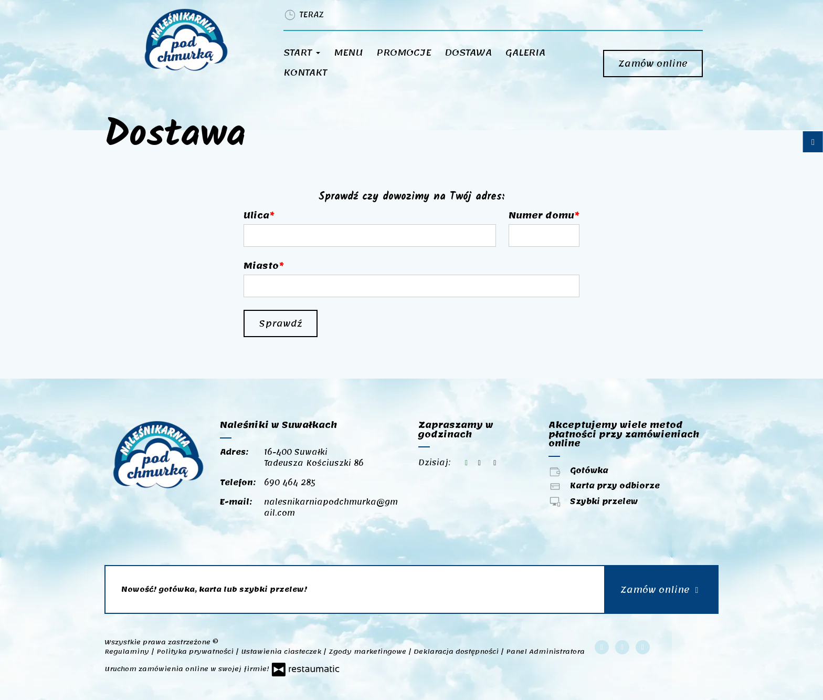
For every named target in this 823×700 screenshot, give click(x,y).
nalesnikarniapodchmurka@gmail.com (331, 507)
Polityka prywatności (196, 651)
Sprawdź (280, 323)
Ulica (256, 215)
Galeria (525, 52)
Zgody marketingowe (368, 651)
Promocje (403, 52)
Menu (348, 52)
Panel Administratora (545, 651)
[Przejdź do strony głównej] (200, 39)
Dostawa (468, 52)
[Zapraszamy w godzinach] (495, 463)
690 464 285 (289, 482)
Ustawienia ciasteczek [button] (282, 651)
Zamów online (653, 63)
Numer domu (541, 215)
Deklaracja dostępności (457, 651)
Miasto (261, 265)
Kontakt (305, 72)
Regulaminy (127, 651)
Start (301, 52)
